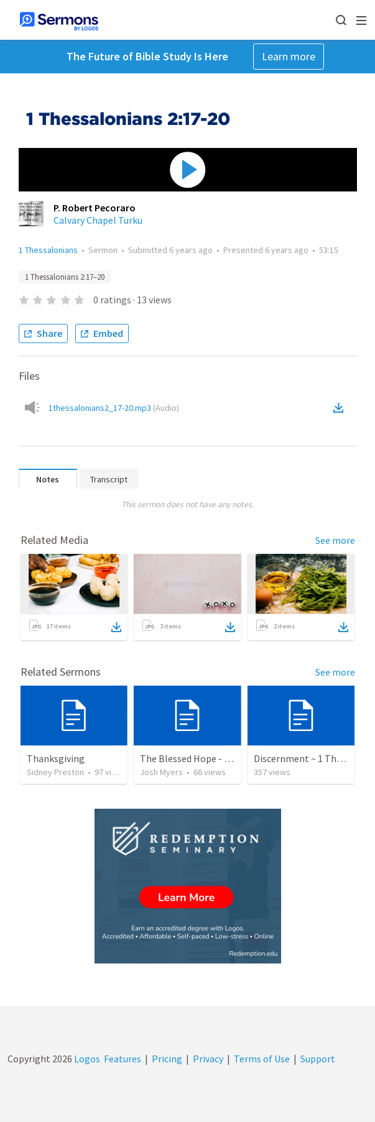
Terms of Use (262, 1058)
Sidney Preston (55, 772)
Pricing (167, 1058)
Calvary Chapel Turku (97, 220)
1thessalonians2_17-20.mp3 (114, 407)
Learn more (288, 56)
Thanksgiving (56, 758)
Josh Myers (161, 772)
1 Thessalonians (48, 249)
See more (335, 540)
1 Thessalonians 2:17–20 (64, 277)
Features (122, 1058)
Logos (86, 1058)
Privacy (208, 1058)
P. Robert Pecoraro (94, 207)
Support (317, 1058)
